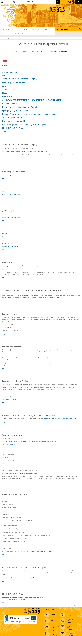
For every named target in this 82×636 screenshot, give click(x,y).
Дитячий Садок (8, 89)
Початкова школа (6, 236)
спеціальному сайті (23, 473)
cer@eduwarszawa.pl (7, 511)
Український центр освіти (12, 118)
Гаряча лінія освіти (9, 103)
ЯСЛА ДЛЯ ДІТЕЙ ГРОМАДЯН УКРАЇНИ (11, 194)
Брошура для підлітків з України (15, 110)
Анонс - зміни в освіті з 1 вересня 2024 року (19, 79)
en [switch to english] (61, 1)
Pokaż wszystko (53, 51)
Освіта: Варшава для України (13, 82)
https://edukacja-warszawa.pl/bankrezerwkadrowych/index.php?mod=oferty (60, 418)
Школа (5, 93)
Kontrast (16, 2)
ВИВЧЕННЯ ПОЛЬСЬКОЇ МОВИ (14, 128)
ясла (4, 86)
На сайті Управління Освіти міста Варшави (11, 266)
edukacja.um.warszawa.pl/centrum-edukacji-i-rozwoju (41, 551)
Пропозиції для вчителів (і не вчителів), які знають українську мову (28, 114)
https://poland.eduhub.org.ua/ (13, 444)
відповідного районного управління (53, 297)
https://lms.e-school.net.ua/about (37, 578)
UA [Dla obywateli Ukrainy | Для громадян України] (65, 1)
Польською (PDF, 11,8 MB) (10, 399)
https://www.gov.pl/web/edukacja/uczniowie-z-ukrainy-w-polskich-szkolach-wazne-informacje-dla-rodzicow (24, 151)
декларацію (57, 293)
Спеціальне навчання (7, 243)
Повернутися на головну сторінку (9, 72)
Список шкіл (7, 96)
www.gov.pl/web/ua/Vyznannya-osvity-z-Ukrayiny (12, 359)
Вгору (4, 132)
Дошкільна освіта (6, 214)
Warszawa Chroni (18, 33)
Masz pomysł (35, 29)
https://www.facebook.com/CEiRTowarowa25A (12, 517)
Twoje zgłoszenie (47, 29)
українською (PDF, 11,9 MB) (10, 396)
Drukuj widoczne (42, 51)
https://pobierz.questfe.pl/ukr (18, 599)
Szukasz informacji (6, 29)
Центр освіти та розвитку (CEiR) (14, 121)
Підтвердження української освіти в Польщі (19, 107)
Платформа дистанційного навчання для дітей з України (24, 125)
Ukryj (77, 605)
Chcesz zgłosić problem (22, 29)
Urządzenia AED (6, 33)
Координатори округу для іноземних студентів (12, 217)
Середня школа (5, 240)
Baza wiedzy (5, 38)
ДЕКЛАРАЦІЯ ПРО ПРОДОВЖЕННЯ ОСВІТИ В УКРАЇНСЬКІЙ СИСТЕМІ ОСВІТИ (31, 100)
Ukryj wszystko (64, 51)
